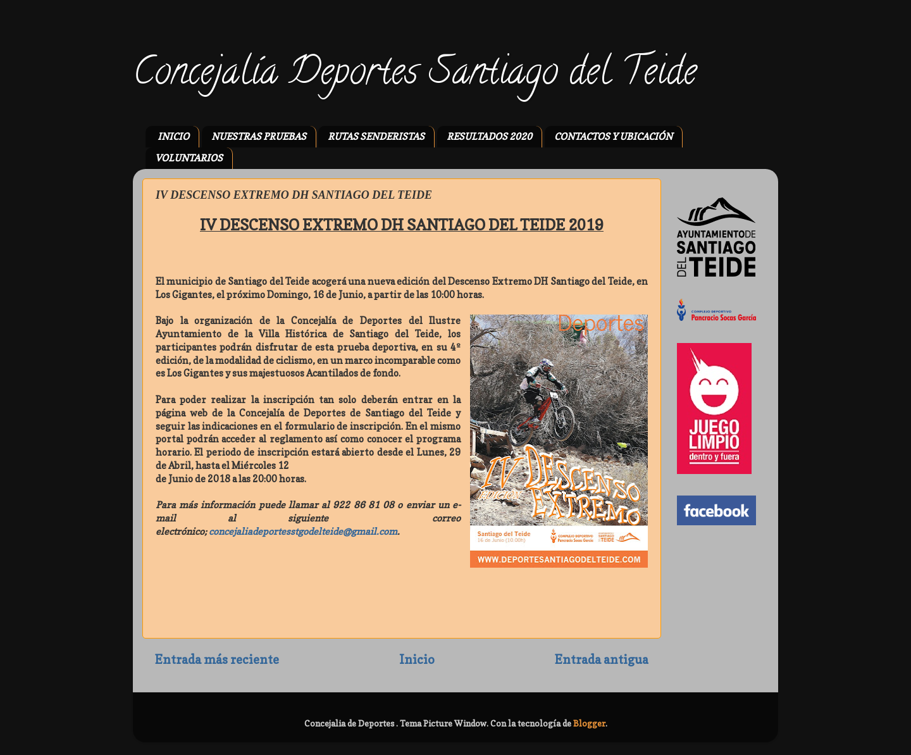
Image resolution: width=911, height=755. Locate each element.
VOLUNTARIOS (189, 158)
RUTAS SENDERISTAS (376, 136)
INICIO (173, 136)
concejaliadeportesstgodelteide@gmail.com (303, 531)
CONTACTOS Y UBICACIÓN (613, 136)
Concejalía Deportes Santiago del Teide (415, 75)
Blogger (589, 723)
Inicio (417, 659)
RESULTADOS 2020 (489, 136)
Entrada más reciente (217, 659)
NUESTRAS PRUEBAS (258, 136)
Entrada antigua (601, 659)
